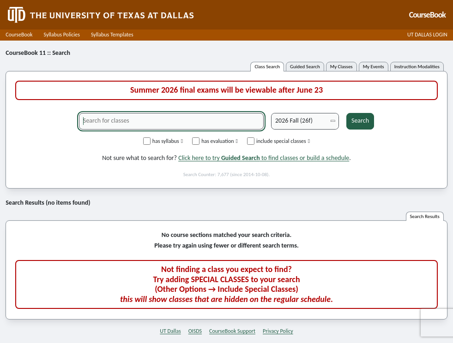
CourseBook (19, 34)
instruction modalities (417, 67)
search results (425, 216)
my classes (341, 67)
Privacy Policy (278, 331)
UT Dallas (170, 331)
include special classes (278, 141)
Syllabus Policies (62, 34)
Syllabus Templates (112, 34)
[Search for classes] (171, 121)
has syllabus (163, 141)
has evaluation (215, 141)
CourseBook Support (232, 331)
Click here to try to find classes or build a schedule (263, 158)
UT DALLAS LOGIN (427, 34)
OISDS (195, 331)
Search (360, 120)
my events (373, 67)
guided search (305, 67)
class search (267, 67)
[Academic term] (305, 121)
